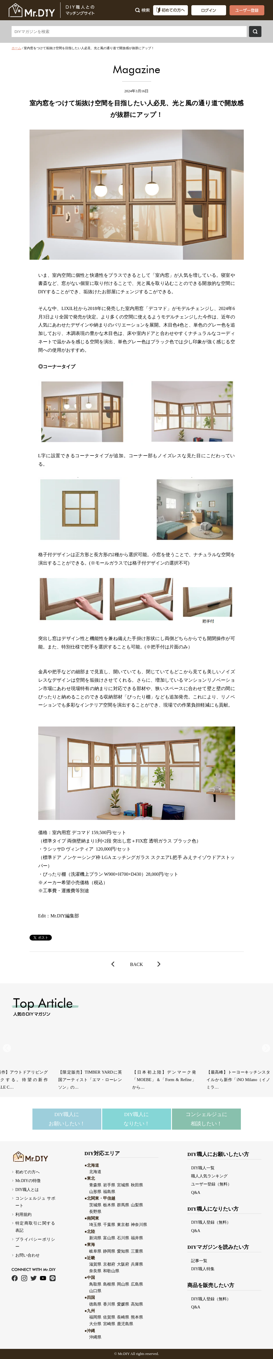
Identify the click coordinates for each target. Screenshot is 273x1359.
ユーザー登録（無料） (211, 1184)
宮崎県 (109, 1323)
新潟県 (95, 1238)
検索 (255, 31)
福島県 (109, 1191)
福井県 (137, 1238)
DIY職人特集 (203, 1268)
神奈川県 (139, 1224)
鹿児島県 (125, 1323)
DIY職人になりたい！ (137, 1118)
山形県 (95, 1191)
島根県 (109, 1284)
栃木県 (109, 1205)
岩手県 (109, 1185)
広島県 (137, 1284)
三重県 (137, 1251)
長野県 (95, 1211)
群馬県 (123, 1205)
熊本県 (137, 1317)
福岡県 (95, 1317)
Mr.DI (122, 1354)
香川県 (109, 1304)
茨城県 (95, 1205)
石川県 (123, 1238)
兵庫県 (137, 1264)
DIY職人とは (27, 1189)
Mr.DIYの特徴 (28, 1180)
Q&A (195, 1192)
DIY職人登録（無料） (211, 1222)
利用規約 (23, 1214)
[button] (266, 1048)
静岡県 (109, 1251)
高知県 (137, 1304)
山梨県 (137, 1205)
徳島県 (95, 1304)
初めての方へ (27, 1172)
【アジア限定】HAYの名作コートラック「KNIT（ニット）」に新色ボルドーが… (35, 1079)
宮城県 (123, 1185)
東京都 (123, 1224)
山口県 (95, 1290)
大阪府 (123, 1264)
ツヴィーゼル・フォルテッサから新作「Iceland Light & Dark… (183, 1076)
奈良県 (95, 1270)
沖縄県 (95, 1337)
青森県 (95, 1185)
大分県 (95, 1323)
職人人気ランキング (209, 1176)
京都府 (109, 1264)
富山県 (109, 1238)
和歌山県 (111, 1270)
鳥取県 (95, 1284)
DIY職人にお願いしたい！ (67, 1118)
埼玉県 (95, 1224)
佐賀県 (109, 1317)
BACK (136, 964)
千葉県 (109, 1224)
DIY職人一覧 (203, 1168)
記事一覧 (199, 1260)
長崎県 (123, 1317)
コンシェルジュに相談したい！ (206, 1118)
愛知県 (123, 1251)
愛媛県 (123, 1304)
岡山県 (123, 1284)
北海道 (95, 1171)
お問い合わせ (27, 1255)
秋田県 (137, 1185)
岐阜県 (95, 1251)
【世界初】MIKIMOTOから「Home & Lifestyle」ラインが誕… (109, 1076)
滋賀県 (95, 1264)
